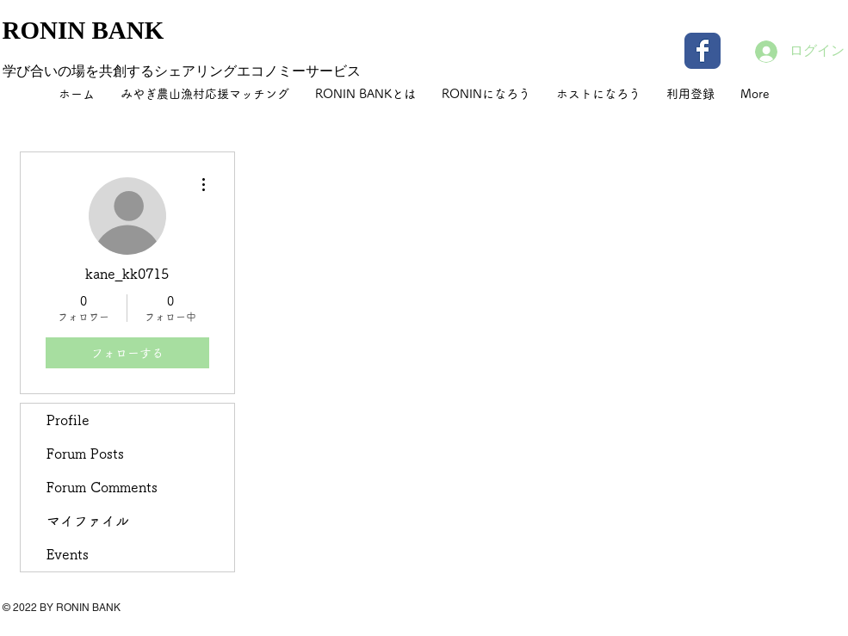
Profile (68, 420)
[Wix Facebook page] (702, 51)
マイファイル (87, 521)
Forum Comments (102, 487)
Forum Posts (85, 453)
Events (67, 554)
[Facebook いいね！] (738, 619)
